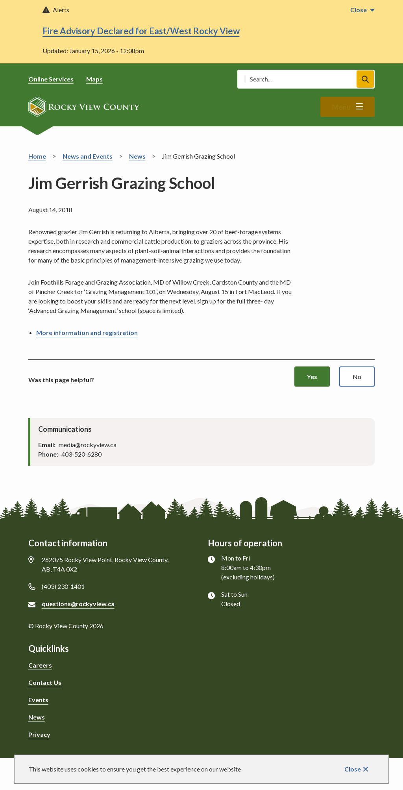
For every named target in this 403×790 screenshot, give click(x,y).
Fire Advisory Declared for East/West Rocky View (141, 31)
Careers (40, 665)
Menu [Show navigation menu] (341, 107)
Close (352, 769)
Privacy (39, 734)
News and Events (88, 156)
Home (37, 156)
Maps (94, 79)
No (357, 376)
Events (38, 699)
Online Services (51, 79)
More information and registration (87, 332)
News (137, 156)
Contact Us (44, 682)
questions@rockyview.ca (78, 603)
